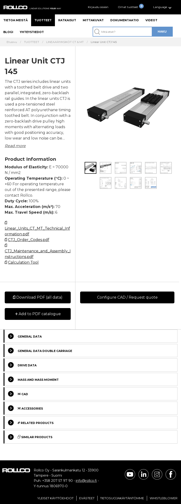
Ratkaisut (67, 20)
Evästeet (87, 498)
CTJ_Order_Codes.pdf (28, 239)
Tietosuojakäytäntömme (122, 498)
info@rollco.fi (86, 481)
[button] (162, 7)
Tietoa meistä (15, 20)
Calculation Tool (23, 262)
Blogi (8, 32)
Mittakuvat (93, 20)
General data (25, 336)
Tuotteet (43, 20)
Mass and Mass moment (33, 379)
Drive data (22, 365)
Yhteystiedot (32, 32)
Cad (18, 394)
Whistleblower (163, 498)
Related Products (30, 422)
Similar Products (30, 437)
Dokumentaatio (124, 20)
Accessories (25, 408)
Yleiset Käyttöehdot (55, 498)
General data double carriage (40, 350)
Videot (151, 20)
